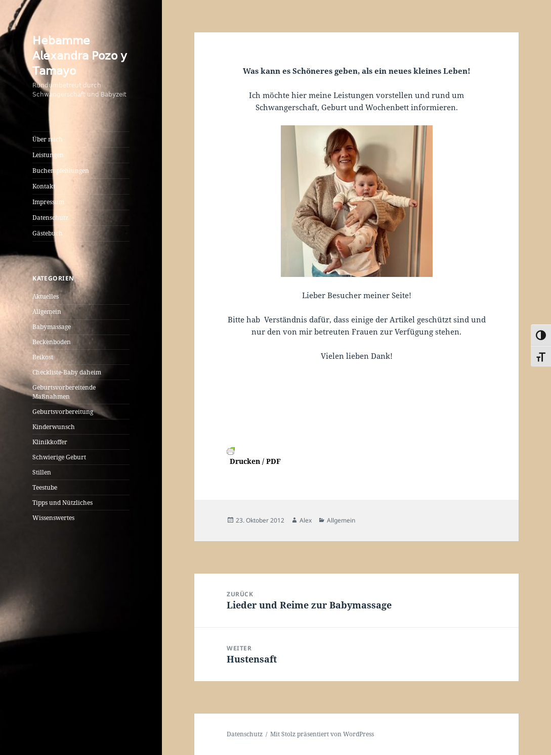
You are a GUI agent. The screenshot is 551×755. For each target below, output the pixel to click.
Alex (306, 520)
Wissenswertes (53, 517)
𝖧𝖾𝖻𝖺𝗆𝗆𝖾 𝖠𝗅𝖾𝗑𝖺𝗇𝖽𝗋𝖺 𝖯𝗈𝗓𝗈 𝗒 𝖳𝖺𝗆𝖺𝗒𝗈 (79, 55)
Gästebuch (47, 233)
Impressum (48, 202)
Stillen (41, 472)
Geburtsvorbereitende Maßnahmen (64, 392)
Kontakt (43, 186)
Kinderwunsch (53, 426)
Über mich (47, 139)
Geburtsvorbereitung (62, 411)
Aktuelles (45, 296)
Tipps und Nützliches (62, 502)
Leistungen (48, 155)
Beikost (42, 357)
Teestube (44, 487)
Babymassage (51, 326)
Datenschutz (50, 217)
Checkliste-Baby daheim (66, 372)
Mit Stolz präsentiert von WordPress (322, 734)
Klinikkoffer (49, 442)
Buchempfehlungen (60, 170)
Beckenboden (51, 342)
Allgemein (46, 311)
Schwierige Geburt (59, 457)
